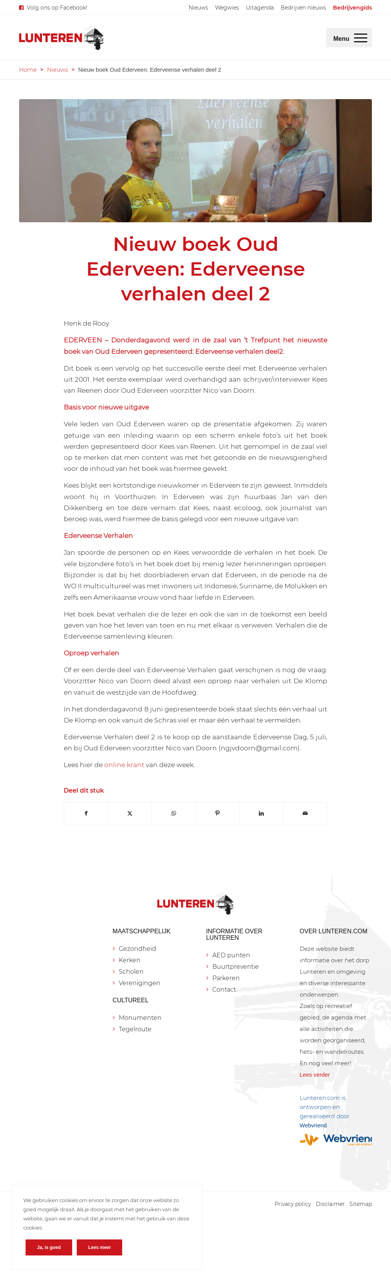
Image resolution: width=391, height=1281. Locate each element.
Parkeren (226, 978)
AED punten (231, 955)
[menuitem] (198, 7)
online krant (124, 765)
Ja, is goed (49, 1247)
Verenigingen (139, 983)
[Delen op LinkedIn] (261, 813)
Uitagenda (260, 7)
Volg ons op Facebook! (57, 7)
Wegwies (227, 7)
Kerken (130, 960)
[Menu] (360, 37)
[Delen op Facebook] (86, 813)
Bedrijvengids (352, 7)
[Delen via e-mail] (305, 813)
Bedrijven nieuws (303, 7)
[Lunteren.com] (61, 37)
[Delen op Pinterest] (217, 813)
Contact (224, 989)
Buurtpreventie (235, 966)
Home (28, 69)
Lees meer (99, 1247)
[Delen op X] (130, 813)
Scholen (131, 971)
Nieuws (198, 7)
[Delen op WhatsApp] (174, 813)
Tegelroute (135, 1029)
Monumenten (140, 1017)
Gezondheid (137, 948)
